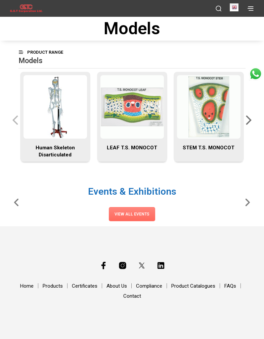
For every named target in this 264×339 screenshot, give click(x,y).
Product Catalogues (193, 286)
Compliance (149, 286)
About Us (116, 286)
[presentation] (15, 119)
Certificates (84, 286)
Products (53, 286)
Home (27, 286)
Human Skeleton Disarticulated (55, 151)
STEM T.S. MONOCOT (209, 148)
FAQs (230, 286)
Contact (132, 296)
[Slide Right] (247, 202)
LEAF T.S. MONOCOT (132, 148)
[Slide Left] (16, 202)
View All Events (132, 214)
